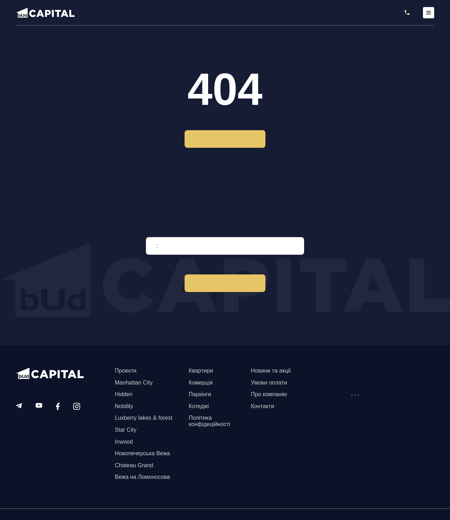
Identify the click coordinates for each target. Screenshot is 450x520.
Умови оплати (269, 383)
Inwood (124, 442)
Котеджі (199, 406)
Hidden (124, 394)
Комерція (201, 383)
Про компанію (269, 394)
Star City (125, 430)
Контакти (262, 406)
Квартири (201, 371)
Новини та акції (271, 371)
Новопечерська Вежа (142, 453)
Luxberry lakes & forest (144, 418)
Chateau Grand (134, 465)
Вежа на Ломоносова (142, 477)
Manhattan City (134, 383)
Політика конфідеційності (209, 421)
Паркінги (200, 394)
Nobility (124, 406)
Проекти (126, 371)
